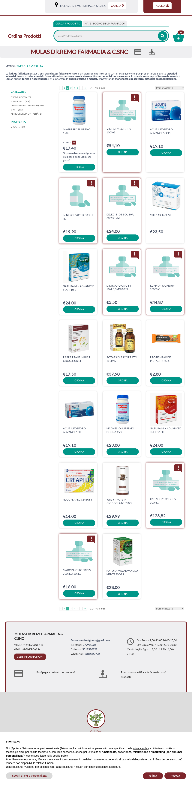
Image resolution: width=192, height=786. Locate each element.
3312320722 (89, 649)
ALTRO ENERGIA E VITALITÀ (26, 113)
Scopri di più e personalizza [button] (29, 775)
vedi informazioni (30, 656)
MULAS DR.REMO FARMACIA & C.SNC (82, 5)
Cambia (117, 5)
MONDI (10, 66)
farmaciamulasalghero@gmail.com (90, 640)
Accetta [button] (175, 775)
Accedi (162, 5)
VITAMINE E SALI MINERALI (27, 105)
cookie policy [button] (60, 755)
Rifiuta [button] (153, 775)
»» (85, 87)
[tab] (105, 24)
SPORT (17, 109)
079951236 (89, 644)
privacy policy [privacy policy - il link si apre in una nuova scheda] (141, 748)
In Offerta (18, 127)
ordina (79, 167)
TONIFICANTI (20, 101)
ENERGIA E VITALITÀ (21, 97)
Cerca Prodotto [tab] (68, 23)
